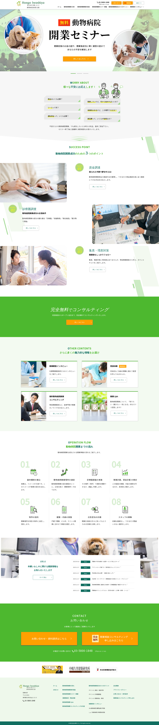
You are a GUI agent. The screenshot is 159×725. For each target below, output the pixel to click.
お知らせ (55, 690)
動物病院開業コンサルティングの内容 (73, 706)
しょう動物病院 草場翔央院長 (97, 712)
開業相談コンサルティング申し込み (123, 698)
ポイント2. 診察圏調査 (95, 694)
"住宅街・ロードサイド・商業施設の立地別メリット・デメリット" (110, 579)
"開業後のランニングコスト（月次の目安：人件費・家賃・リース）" (110, 590)
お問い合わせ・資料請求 (120, 694)
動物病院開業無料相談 (83, 7)
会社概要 (116, 686)
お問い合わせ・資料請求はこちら (49, 638)
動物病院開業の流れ (69, 7)
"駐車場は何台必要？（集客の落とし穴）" (103, 573)
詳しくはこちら (98, 187)
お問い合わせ (116, 3)
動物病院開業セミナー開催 (99, 7)
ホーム (59, 7)
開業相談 (127, 3)
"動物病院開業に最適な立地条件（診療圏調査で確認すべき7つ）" (110, 584)
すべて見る (43, 577)
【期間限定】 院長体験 (68, 698)
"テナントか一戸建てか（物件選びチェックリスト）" (106, 567)
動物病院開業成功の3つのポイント (118, 7)
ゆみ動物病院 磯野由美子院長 (97, 708)
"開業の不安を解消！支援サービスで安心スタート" (106, 561)
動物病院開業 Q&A (68, 702)
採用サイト (139, 3)
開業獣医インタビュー (136, 7)
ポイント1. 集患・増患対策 (96, 690)
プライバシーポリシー (120, 690)
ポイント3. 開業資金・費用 (96, 698)
